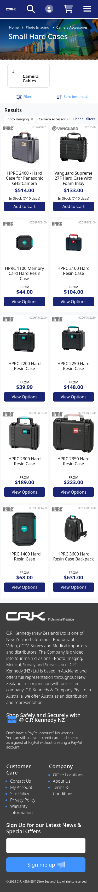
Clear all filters (84, 118)
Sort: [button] (73, 96)
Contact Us (20, 781)
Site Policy (19, 794)
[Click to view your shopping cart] (68, 8)
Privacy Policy (22, 800)
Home (14, 27)
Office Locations (68, 775)
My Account (21, 787)
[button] (23, 96)
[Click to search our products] (30, 8)
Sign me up (46, 864)
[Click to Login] (49, 8)
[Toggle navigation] (87, 12)
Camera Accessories (72, 27)
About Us (62, 781)
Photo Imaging (37, 27)
